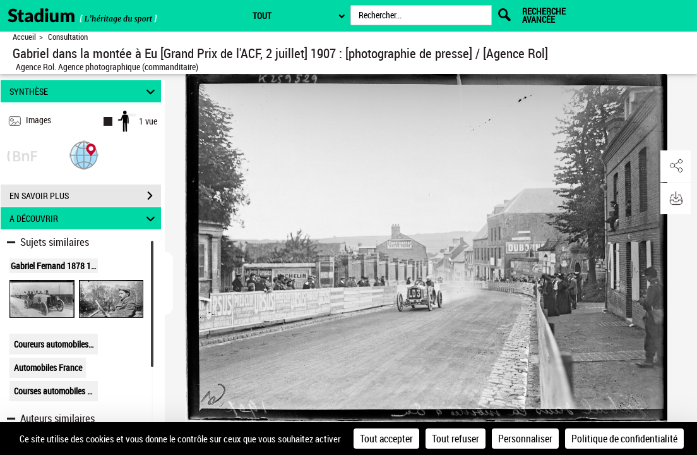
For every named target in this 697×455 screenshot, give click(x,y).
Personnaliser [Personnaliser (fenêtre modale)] (525, 439)
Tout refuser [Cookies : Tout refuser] (455, 439)
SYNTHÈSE (84, 91)
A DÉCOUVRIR (84, 218)
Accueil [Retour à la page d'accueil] (24, 37)
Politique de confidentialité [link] (624, 439)
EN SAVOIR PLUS (85, 196)
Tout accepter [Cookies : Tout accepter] (386, 439)
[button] (84, 155)
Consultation (68, 37)
